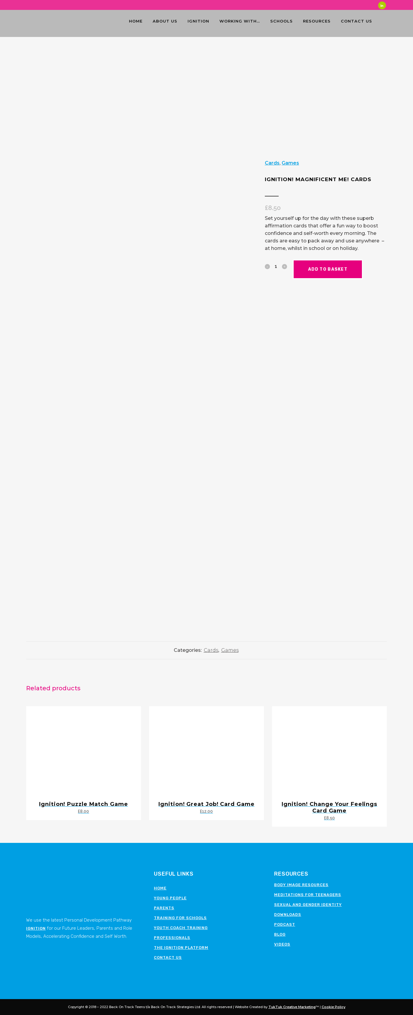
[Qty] (276, 266)
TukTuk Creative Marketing (292, 1007)
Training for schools (180, 918)
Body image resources (301, 885)
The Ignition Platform (181, 947)
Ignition (36, 928)
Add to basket (333, 269)
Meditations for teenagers (307, 894)
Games (290, 163)
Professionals (172, 937)
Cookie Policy (333, 1007)
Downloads (287, 914)
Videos (282, 944)
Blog (280, 934)
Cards (272, 163)
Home (160, 888)
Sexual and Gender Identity (308, 904)
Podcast (284, 924)
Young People (170, 898)
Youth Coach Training (181, 927)
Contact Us (168, 957)
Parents (164, 908)
